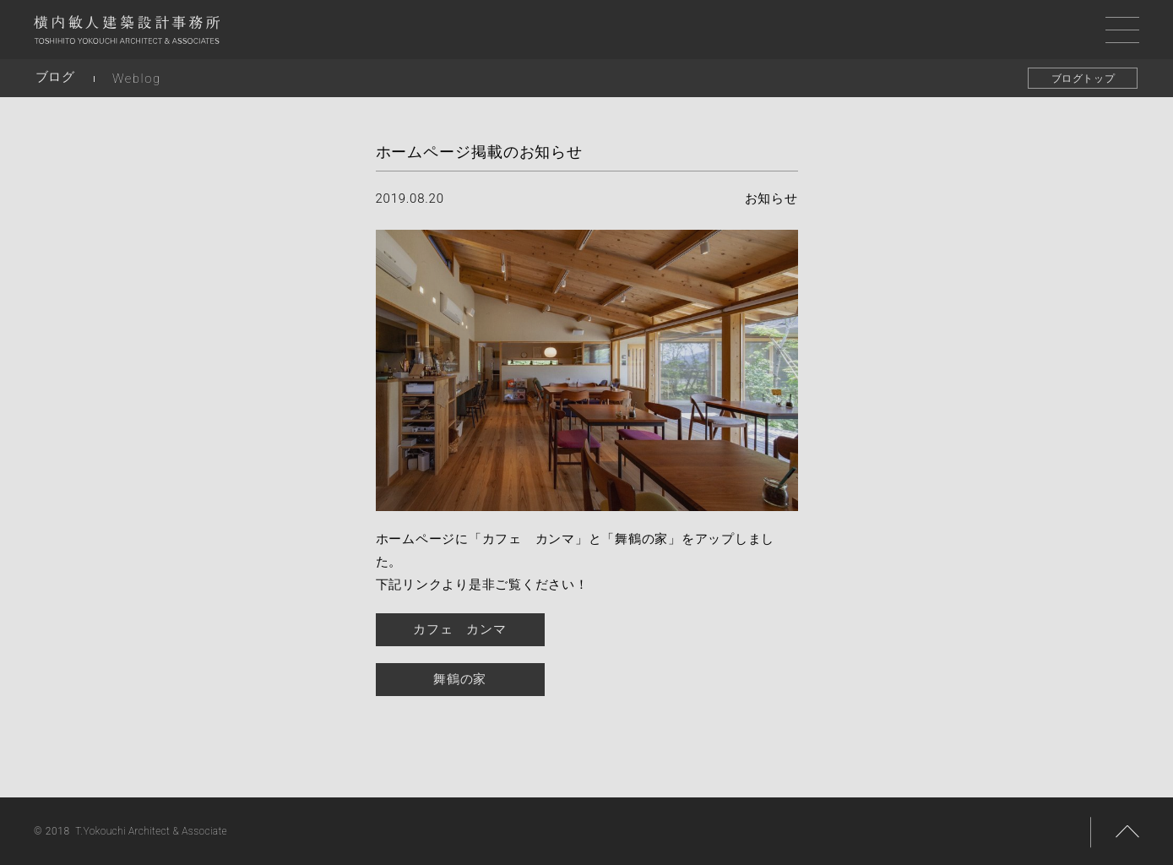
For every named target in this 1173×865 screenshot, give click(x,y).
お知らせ (771, 198)
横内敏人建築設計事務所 (127, 33)
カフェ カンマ (459, 629)
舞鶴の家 (459, 679)
